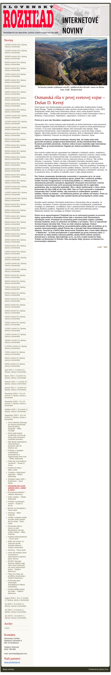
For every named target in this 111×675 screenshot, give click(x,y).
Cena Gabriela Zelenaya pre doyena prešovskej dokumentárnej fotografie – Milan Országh (17, 427)
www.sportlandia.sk (12, 662)
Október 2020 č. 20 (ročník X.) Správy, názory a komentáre (16, 410)
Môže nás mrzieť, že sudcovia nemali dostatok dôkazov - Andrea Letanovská (16, 544)
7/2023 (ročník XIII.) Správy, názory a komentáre (15, 217)
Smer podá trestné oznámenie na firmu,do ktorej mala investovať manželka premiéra (17, 436)
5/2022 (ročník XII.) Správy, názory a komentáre (15, 300)
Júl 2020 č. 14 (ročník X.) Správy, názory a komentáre (15, 611)
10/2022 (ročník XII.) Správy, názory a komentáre (16, 270)
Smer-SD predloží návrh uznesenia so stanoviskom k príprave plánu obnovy (17, 556)
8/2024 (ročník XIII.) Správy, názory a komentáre (15, 140)
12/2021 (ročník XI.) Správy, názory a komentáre (15, 330)
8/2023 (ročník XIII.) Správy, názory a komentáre (15, 211)
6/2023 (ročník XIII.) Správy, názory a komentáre (15, 223)
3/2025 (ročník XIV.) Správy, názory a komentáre (15, 99)
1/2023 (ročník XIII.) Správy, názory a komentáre (15, 253)
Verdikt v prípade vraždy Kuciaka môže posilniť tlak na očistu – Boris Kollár (17, 520)
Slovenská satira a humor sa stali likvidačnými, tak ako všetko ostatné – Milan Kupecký (16, 530)
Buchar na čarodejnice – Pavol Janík (17, 509)
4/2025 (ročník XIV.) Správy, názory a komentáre (15, 93)
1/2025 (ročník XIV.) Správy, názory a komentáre (15, 111)
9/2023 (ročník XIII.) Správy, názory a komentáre (15, 205)
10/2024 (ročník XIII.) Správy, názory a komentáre (16, 128)
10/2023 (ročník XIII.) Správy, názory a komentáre (16, 199)
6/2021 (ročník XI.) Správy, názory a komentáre (15, 359)
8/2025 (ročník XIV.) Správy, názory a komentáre (15, 69)
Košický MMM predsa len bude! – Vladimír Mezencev (16, 591)
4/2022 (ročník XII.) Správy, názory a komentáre (15, 306)
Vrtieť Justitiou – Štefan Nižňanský (17, 498)
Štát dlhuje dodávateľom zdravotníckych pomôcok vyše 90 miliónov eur (17, 445)
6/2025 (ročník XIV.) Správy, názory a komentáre (15, 81)
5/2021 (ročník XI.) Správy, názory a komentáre (15, 365)
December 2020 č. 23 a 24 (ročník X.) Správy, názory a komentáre (15, 396)
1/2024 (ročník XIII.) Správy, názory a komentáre (15, 182)
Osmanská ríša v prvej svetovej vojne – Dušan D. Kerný (17, 488)
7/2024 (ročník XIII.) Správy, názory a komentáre (15, 146)
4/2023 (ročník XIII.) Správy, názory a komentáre (15, 235)
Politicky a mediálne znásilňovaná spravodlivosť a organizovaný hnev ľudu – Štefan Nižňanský (17, 455)
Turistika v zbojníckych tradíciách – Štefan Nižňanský (16, 474)
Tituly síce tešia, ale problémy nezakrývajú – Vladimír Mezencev (17, 576)
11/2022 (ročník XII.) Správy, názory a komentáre (16, 264)
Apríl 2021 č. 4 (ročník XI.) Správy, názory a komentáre (15, 371)
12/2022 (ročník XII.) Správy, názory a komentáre (16, 259)
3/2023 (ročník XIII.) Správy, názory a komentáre (15, 241)
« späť (99, 247)
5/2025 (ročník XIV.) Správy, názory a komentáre (15, 87)
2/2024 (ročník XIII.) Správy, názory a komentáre (15, 176)
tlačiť (105, 247)
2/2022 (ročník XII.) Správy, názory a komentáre (15, 318)
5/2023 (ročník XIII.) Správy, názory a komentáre (15, 229)
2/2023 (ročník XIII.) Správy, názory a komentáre (15, 247)
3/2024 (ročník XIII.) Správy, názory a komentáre (15, 170)
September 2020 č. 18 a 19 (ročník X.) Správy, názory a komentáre (27, 34)
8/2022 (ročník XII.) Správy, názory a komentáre (15, 282)
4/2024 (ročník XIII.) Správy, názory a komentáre (15, 164)
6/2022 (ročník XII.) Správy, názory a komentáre (15, 294)
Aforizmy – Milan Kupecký (14, 514)
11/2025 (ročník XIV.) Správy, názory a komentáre (16, 52)
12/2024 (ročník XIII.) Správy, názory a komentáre (16, 117)
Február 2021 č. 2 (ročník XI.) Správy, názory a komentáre (16, 383)
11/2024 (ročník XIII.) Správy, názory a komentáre (16, 123)
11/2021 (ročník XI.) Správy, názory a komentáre (15, 335)
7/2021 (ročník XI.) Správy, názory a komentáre (15, 353)
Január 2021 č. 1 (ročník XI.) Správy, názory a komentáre (16, 389)
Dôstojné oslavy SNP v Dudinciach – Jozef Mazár (17, 481)
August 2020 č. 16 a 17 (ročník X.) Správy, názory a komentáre (17, 599)
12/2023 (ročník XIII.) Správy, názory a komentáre (16, 188)
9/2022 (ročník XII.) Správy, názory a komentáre (15, 276)
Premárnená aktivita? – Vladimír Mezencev (17, 493)
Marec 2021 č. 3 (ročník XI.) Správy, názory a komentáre (15, 377)
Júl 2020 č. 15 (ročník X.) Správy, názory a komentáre (15, 605)
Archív (7, 628)
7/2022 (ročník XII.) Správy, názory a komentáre (15, 288)
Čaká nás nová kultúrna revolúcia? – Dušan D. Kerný (17, 463)
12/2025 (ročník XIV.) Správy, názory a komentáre (16, 46)
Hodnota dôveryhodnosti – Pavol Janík (17, 538)
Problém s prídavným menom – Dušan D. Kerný (16, 504)
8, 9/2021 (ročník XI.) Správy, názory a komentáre (16, 347)
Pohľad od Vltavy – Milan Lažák (15, 469)
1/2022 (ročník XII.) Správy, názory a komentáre (15, 324)
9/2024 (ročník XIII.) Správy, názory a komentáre (15, 134)
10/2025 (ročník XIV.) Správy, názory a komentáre (16, 58)
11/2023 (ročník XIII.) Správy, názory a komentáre (16, 194)
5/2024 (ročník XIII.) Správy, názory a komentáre (15, 158)
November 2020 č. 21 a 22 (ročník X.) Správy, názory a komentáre (15, 404)
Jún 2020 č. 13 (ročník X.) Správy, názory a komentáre (15, 617)
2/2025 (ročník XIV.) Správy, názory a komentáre (15, 105)
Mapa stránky (8, 669)
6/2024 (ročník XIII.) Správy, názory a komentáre (15, 152)
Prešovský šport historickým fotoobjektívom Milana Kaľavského (16, 584)
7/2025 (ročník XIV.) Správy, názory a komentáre (15, 75)
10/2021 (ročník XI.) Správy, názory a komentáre (15, 341)
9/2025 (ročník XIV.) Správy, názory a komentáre (15, 63)
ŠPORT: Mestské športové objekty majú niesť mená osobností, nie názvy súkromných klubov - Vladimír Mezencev (16, 566)
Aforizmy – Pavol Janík (17, 550)
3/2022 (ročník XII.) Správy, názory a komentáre (15, 312)
